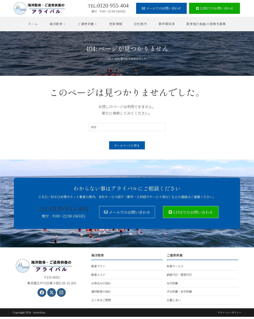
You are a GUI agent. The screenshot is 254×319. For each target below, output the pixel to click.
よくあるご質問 (101, 302)
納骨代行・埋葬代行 (179, 276)
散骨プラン (98, 268)
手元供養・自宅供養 (179, 293)
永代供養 (172, 285)
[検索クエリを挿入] (127, 127)
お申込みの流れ (101, 285)
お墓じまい (174, 302)
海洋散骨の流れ (101, 293)
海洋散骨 (97, 257)
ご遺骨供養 (175, 257)
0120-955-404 (108, 5)
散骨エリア (98, 276)
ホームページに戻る (127, 147)
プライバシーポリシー (229, 314)
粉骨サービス (175, 268)
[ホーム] (109, 58)
